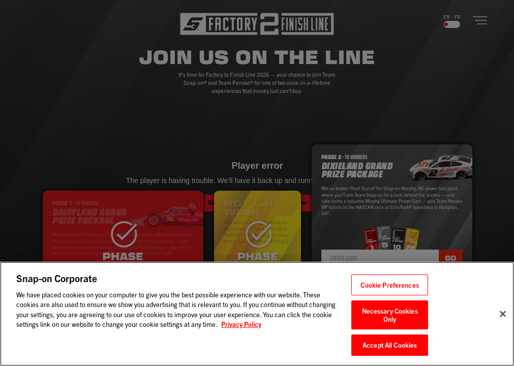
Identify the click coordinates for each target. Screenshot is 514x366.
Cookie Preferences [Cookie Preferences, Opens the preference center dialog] (389, 285)
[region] (257, 314)
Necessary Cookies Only (390, 315)
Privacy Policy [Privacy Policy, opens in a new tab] (241, 324)
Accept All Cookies (389, 345)
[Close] (503, 314)
